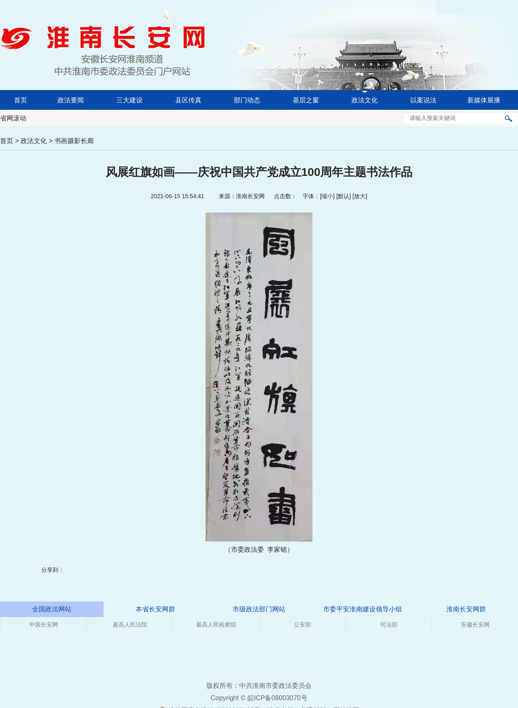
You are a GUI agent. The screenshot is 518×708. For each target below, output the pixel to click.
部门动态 (247, 100)
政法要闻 (71, 100)
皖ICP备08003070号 (277, 697)
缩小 (327, 196)
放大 (359, 196)
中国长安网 (43, 624)
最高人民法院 (130, 624)
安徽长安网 (475, 624)
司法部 (389, 624)
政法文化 (365, 100)
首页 (20, 100)
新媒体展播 (483, 100)
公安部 (302, 624)
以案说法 (423, 100)
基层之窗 (306, 100)
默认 (343, 196)
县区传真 (188, 100)
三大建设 (129, 100)
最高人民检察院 (216, 624)
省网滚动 (13, 118)
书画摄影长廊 (74, 140)
